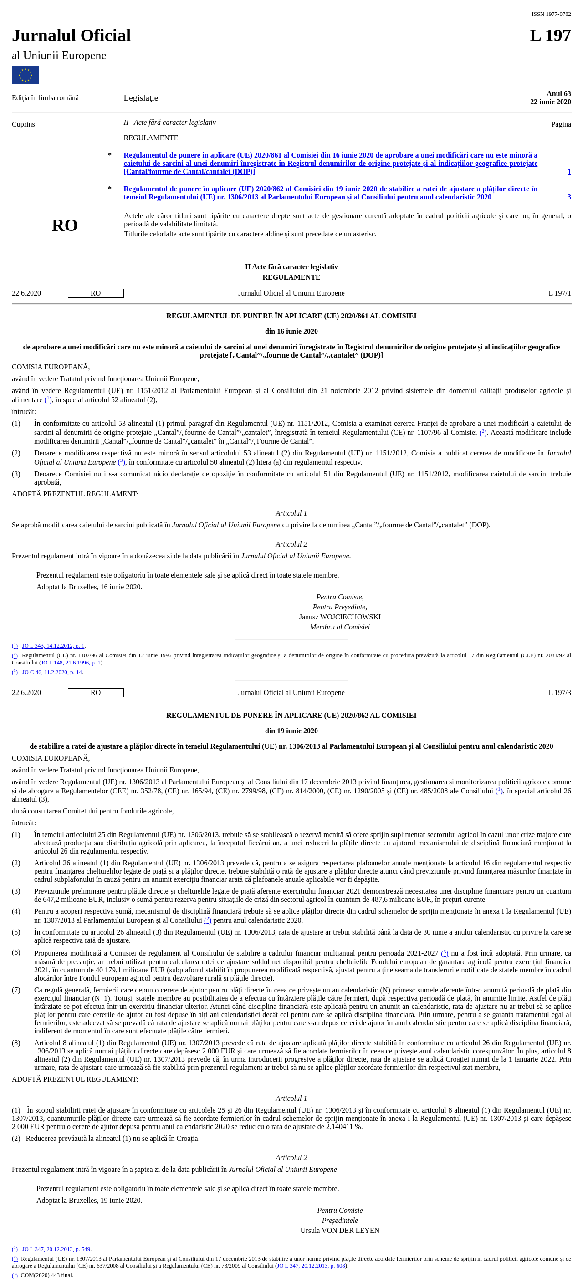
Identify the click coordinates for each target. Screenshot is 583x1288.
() (48, 400)
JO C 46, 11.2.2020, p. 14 (52, 672)
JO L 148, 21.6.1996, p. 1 (70, 662)
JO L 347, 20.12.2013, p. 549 (56, 1249)
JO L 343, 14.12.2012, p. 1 (53, 646)
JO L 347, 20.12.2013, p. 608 (311, 1265)
